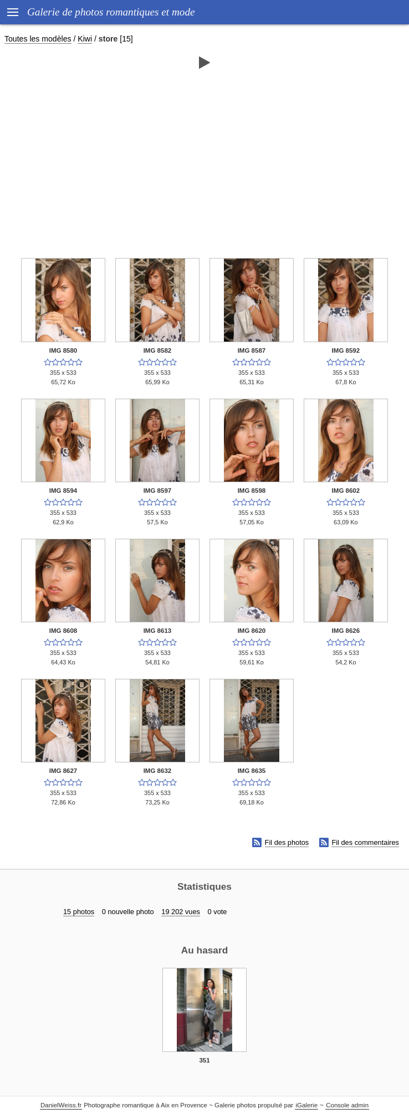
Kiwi (85, 38)
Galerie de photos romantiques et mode (111, 12)
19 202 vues (180, 911)
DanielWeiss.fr (60, 1105)
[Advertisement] (204, 158)
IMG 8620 (252, 630)
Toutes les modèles (37, 38)
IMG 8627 (63, 770)
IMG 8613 (158, 630)
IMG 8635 (252, 770)
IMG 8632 (158, 770)
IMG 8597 (158, 490)
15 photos (78, 911)
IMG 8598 (252, 490)
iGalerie (306, 1105)
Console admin (347, 1105)
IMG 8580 (63, 350)
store (108, 38)
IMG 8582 (158, 350)
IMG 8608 (63, 630)
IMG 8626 (346, 630)
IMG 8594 (63, 490)
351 (204, 1060)
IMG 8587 (252, 350)
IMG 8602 (346, 490)
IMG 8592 (346, 350)
